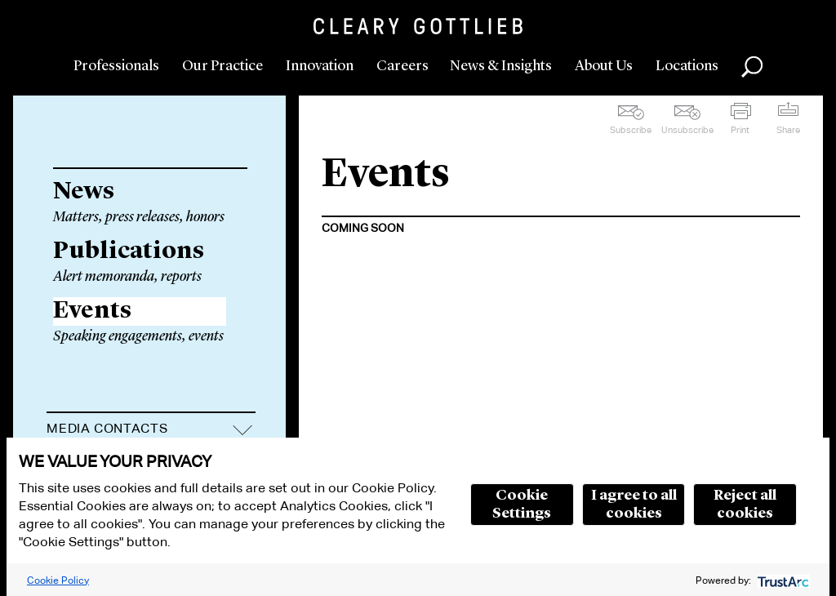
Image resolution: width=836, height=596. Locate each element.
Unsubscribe (687, 130)
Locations (687, 66)
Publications (128, 251)
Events (92, 311)
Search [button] (752, 67)
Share (788, 130)
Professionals (116, 66)
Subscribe (630, 130)
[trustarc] (781, 580)
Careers (402, 66)
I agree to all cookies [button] (634, 504)
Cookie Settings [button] (521, 504)
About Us (604, 66)
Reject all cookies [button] (745, 504)
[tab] (151, 430)
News (83, 192)
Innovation (320, 66)
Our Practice (222, 66)
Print (740, 130)
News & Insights (501, 66)
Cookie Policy (58, 580)
